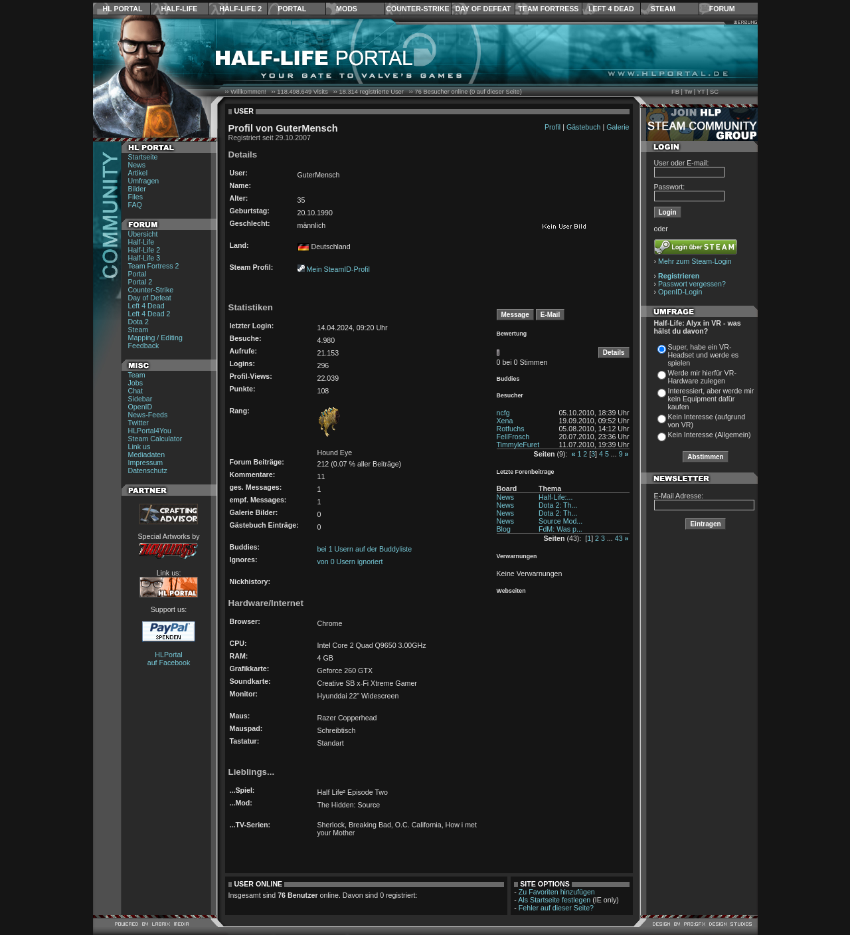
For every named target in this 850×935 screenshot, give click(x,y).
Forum (722, 9)
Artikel (138, 173)
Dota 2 (138, 322)
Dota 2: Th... (558, 505)
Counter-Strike (417, 9)
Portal (292, 9)
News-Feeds (148, 415)
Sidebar (140, 399)
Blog (504, 529)
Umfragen (143, 181)
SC (714, 91)
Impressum (145, 463)
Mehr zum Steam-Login (695, 261)
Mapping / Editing (155, 338)
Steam (663, 9)
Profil (552, 127)
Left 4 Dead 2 (149, 314)
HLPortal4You (149, 431)
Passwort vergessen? (692, 284)
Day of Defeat (483, 9)
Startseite (143, 157)
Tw (688, 91)
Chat (135, 391)
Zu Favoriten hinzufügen (557, 892)
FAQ (135, 205)
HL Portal (123, 9)
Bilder (137, 189)
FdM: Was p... (560, 529)
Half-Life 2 (240, 9)
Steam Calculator (155, 439)
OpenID (140, 407)
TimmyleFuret (518, 445)
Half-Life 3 (144, 258)
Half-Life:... (556, 497)
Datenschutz (147, 470)
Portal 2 (140, 282)
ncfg (503, 413)
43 (619, 538)
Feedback (143, 346)
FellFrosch (513, 437)
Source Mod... (560, 521)
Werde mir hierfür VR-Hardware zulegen (702, 377)
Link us (139, 447)
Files (135, 197)
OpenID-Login (680, 292)
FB (675, 91)
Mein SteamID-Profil (337, 269)
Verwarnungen (517, 556)
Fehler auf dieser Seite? (556, 908)
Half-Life (179, 9)
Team (136, 375)
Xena (505, 421)
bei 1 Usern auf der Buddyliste (364, 549)
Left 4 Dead (611, 9)
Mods (346, 9)
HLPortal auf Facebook (169, 659)
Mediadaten (146, 455)
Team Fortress (548, 9)
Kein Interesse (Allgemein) (709, 435)
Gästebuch (583, 127)
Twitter (138, 423)
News (137, 165)
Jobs (135, 383)
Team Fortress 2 (153, 266)
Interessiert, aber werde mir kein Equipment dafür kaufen (711, 399)
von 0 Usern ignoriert (350, 562)
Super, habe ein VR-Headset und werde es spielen (703, 355)
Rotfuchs (511, 429)
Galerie (617, 127)
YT (701, 91)
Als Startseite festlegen (554, 900)
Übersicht (143, 234)
